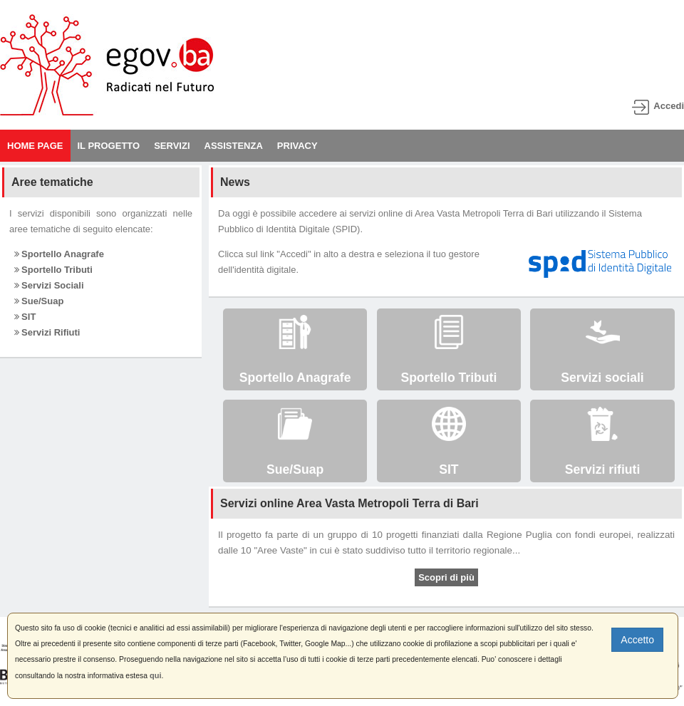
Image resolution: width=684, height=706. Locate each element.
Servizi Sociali (49, 285)
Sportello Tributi (53, 269)
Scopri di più (446, 577)
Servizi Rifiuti (47, 332)
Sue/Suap (39, 301)
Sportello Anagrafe (59, 254)
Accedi (668, 105)
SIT (25, 316)
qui (156, 675)
